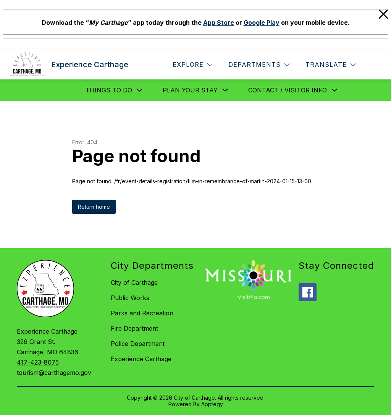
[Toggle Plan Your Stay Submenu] (225, 90)
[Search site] (374, 64)
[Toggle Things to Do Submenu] (139, 90)
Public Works (130, 298)
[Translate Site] (330, 64)
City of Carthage (134, 282)
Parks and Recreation (142, 313)
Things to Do (109, 90)
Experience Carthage (141, 359)
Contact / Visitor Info (287, 90)
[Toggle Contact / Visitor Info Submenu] (334, 90)
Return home (94, 206)
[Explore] (192, 64)
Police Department (138, 343)
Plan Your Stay (190, 90)
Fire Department (134, 328)
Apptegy (212, 404)
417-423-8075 (38, 362)
